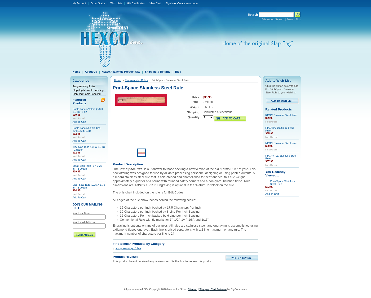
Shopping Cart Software (212, 289)
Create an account (187, 3)
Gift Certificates (136, 3)
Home (117, 80)
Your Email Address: (84, 222)
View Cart (155, 3)
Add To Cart (79, 121)
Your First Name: (82, 213)
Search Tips (294, 19)
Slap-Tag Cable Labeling (87, 93)
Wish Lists (116, 3)
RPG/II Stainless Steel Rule (281, 143)
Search (253, 14)
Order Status (98, 3)
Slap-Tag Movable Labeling (88, 90)
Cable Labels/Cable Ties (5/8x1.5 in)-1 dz (87, 129)
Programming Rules (84, 86)
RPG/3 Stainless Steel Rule (281, 115)
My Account (79, 3)
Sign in (169, 3)
